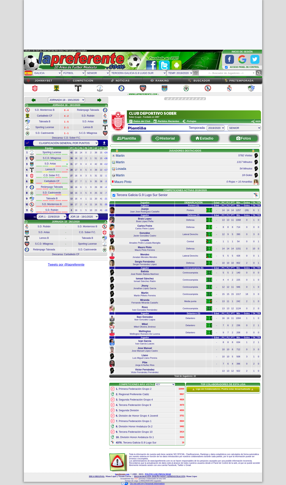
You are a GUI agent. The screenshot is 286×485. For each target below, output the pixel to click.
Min (238, 202)
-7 (106, 193)
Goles (246, 202)
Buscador (202, 80)
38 (101, 181)
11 (91, 199)
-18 (105, 210)
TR (258, 202)
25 (96, 193)
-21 (105, 199)
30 (101, 164)
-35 (105, 204)
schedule (26, 105)
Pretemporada (241, 80)
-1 (106, 176)
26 (96, 187)
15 (101, 153)
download (104, 143)
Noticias (123, 80)
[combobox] (227, 73)
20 (96, 199)
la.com (122, 474)
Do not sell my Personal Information (143, 483)
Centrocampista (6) (193, 268)
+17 (105, 170)
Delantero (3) (193, 313)
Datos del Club (141, 121)
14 (81, 153)
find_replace (259, 73)
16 (76, 153)
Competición (83, 80)
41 (101, 199)
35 (96, 181)
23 (96, 210)
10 (91, 210)
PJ (228, 202)
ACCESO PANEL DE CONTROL (244, 67)
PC (223, 202)
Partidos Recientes (168, 121)
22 (101, 170)
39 (96, 153)
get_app (106, 105)
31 (96, 176)
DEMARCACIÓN (194, 202)
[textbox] (227, 73)
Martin (120, 155)
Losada (121, 168)
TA (253, 202)
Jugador (144, 202)
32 (101, 176)
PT (232, 202)
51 (96, 158)
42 (96, 164)
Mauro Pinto (122, 182)
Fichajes (191, 121)
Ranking (162, 80)
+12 (105, 164)
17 (76, 164)
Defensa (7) (193, 215)
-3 (106, 181)
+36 (105, 158)
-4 (106, 187)
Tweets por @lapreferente (66, 264)
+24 (105, 153)
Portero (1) (193, 205)
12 (81, 158)
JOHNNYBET (43, 80)
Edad (216, 202)
